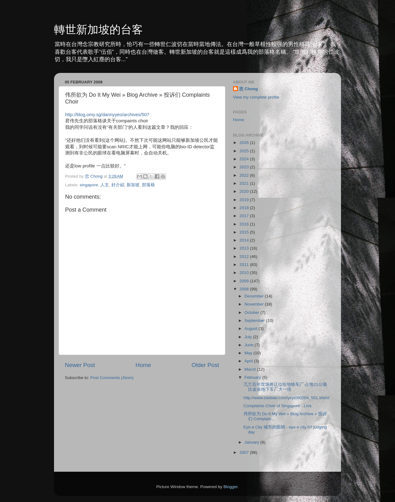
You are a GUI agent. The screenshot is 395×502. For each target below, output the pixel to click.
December (254, 296)
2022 (244, 175)
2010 (244, 272)
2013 (244, 248)
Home (143, 365)
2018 (244, 207)
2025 (244, 151)
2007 (244, 452)
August (251, 328)
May (248, 353)
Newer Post (80, 365)
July (248, 337)
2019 (244, 199)
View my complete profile (256, 97)
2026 (244, 142)
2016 (244, 224)
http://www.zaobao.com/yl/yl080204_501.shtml (286, 397)
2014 (244, 240)
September (255, 320)
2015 (244, 232)
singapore (89, 185)
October (252, 312)
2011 (244, 264)
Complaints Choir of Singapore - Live (277, 405)
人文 (104, 185)
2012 (244, 256)
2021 (244, 183)
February (253, 377)
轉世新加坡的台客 (98, 29)
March (250, 369)
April (249, 361)
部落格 (148, 185)
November (254, 304)
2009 (244, 281)
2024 (244, 159)
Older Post (205, 365)
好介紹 (117, 185)
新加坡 (133, 185)
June (249, 345)
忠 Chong (248, 88)
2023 (244, 167)
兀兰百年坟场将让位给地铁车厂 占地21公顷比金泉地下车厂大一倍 (285, 387)
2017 (244, 215)
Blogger (230, 486)
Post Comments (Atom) (112, 377)
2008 (244, 289)
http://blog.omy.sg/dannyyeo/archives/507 (107, 114)
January (252, 442)
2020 (244, 191)
